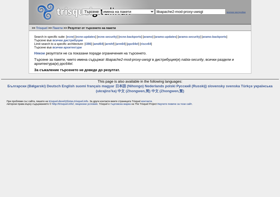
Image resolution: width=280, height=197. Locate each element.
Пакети (57, 28)
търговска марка (120, 104)
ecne (70, 36)
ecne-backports (130, 36)
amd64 (98, 43)
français (94, 86)
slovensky (216, 86)
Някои (39, 53)
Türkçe (247, 86)
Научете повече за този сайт (174, 104)
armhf (110, 43)
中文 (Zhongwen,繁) (167, 91)
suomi (80, 86)
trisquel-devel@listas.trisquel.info (68, 101)
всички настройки (236, 12)
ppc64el (132, 43)
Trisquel (42, 28)
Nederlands (154, 86)
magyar (108, 86)
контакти (146, 101)
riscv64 (146, 43)
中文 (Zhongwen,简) (134, 91)
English (68, 86)
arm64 (120, 43)
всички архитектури (67, 47)
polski (170, 86)
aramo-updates (165, 36)
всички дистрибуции (67, 40)
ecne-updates (85, 36)
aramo (148, 36)
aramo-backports (214, 36)
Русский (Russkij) (191, 86)
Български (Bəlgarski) (26, 86)
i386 (88, 43)
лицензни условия (86, 104)
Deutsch (54, 86)
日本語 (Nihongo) (129, 86)
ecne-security (107, 36)
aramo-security (189, 36)
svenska (233, 86)
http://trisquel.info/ (63, 104)
